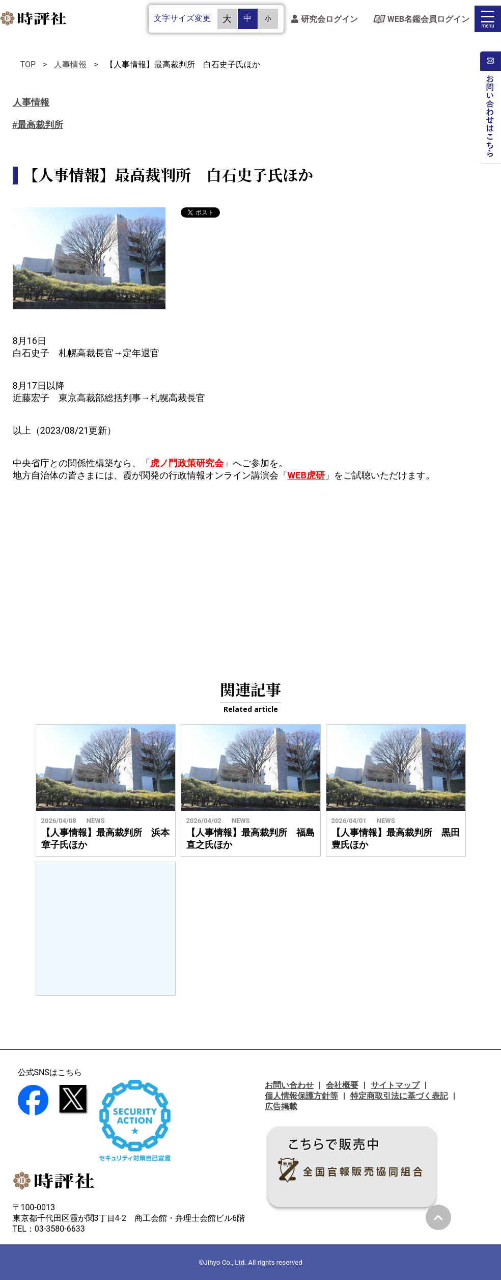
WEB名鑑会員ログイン (421, 19)
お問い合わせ (289, 1085)
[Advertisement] (250, 573)
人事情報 (70, 64)
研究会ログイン (324, 19)
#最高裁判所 (38, 125)
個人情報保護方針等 (301, 1096)
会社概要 (342, 1085)
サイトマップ (395, 1085)
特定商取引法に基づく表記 (399, 1096)
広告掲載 (281, 1106)
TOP (28, 64)
